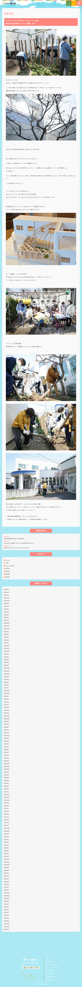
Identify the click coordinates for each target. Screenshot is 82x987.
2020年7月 (6, 724)
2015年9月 (6, 867)
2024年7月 (6, 631)
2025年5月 (6, 611)
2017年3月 (6, 819)
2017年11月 (7, 797)
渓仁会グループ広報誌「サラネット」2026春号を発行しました (19, 543)
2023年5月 (6, 662)
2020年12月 (7, 715)
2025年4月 (6, 614)
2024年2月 (6, 640)
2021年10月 (7, 693)
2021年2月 (6, 710)
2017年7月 (6, 808)
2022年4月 (6, 684)
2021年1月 (6, 713)
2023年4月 (6, 665)
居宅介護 (7, 568)
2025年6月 (6, 609)
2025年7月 (6, 606)
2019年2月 (6, 757)
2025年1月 (6, 620)
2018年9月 (6, 772)
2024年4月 (6, 637)
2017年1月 (6, 825)
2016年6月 (6, 842)
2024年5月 (6, 634)
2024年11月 (7, 625)
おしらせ (7, 560)
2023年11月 (7, 648)
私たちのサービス (50, 964)
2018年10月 (7, 769)
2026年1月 (6, 595)
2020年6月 (6, 727)
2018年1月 (6, 791)
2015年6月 (6, 875)
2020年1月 (6, 732)
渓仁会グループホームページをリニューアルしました (16, 547)
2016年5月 (6, 845)
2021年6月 (6, 698)
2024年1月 (6, 642)
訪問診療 (7, 576)
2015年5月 (6, 878)
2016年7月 (6, 839)
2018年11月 (7, 766)
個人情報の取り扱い (51, 976)
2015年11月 (7, 861)
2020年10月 (7, 718)
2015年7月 (6, 873)
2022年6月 (6, 679)
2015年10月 (7, 864)
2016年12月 (7, 828)
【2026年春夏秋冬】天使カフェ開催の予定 (14, 538)
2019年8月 (6, 743)
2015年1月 (6, 890)
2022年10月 (7, 673)
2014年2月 (6, 920)
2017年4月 (6, 817)
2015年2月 (6, 887)
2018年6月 (6, 777)
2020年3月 (6, 729)
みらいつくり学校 (9, 565)
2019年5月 (6, 752)
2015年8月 (6, 870)
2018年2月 (6, 788)
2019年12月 (7, 735)
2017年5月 (6, 814)
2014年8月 (6, 904)
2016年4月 (6, 847)
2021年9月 (6, 696)
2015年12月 (7, 859)
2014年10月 (7, 898)
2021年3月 (6, 707)
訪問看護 (7, 574)
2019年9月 (6, 741)
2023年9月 (6, 654)
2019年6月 (6, 749)
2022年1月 (6, 687)
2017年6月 (6, 811)
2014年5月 (6, 912)
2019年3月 (6, 755)
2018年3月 (6, 786)
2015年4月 (6, 881)
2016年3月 (6, 850)
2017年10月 (7, 800)
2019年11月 (7, 738)
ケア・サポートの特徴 (51, 967)
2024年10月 (7, 628)
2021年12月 (7, 690)
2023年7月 (6, 656)
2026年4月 (6, 589)
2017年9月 (6, 802)
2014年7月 (6, 906)
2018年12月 (7, 763)
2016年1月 (6, 856)
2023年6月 (6, 659)
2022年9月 (6, 676)
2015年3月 (6, 884)
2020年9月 (6, 721)
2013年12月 (7, 923)
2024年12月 (7, 623)
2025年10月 (7, 600)
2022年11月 (7, 670)
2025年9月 (6, 603)
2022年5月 (6, 682)
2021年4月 (6, 704)
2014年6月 (6, 909)
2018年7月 (6, 774)
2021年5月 (6, 701)
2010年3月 (6, 929)
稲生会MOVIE (49, 973)
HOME (47, 958)
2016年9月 (6, 833)
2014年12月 (7, 892)
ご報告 (7, 562)
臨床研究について (50, 979)
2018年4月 (6, 783)
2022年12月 (7, 668)
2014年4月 (6, 915)
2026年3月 (6, 592)
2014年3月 (6, 918)
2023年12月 (7, 645)
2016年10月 (7, 831)
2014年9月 (6, 901)
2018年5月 (6, 780)
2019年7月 (6, 746)
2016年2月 (6, 853)
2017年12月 (7, 794)
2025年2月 (6, 617)
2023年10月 (7, 651)
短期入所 (7, 571)
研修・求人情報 (49, 970)
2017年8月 (6, 805)
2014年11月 (7, 895)
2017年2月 (6, 822)
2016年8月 (6, 836)
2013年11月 (7, 926)
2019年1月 (6, 760)
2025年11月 (7, 597)
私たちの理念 (49, 961)
